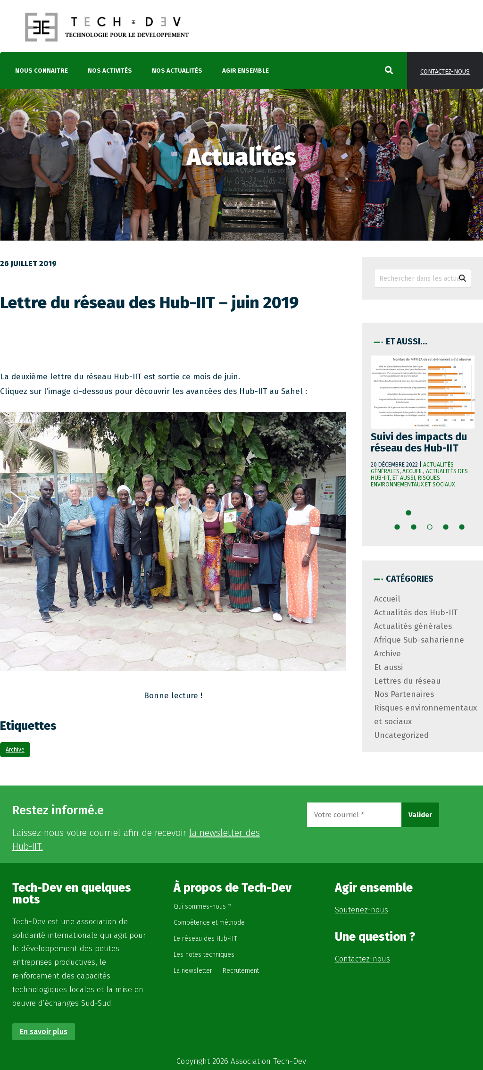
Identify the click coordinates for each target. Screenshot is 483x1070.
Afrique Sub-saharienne (419, 640)
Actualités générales (413, 626)
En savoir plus (43, 1031)
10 (400, 530)
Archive (15, 749)
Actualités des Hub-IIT (416, 613)
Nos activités (110, 70)
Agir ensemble (245, 70)
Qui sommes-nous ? (202, 907)
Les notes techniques (204, 955)
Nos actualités (177, 70)
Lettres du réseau (407, 681)
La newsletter (193, 971)
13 (448, 530)
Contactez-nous (445, 71)
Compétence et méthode (209, 923)
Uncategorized (401, 735)
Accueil (412, 471)
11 (416, 530)
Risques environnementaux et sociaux (413, 481)
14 (464, 530)
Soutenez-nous (361, 910)
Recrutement (241, 971)
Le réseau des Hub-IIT (205, 939)
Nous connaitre (41, 70)
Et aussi (403, 478)
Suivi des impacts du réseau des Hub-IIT (419, 442)
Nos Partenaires (404, 694)
